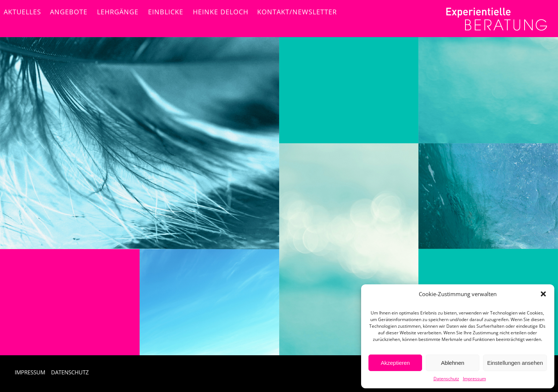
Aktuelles (22, 11)
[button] (543, 294)
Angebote (68, 11)
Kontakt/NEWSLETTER (297, 11)
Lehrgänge (117, 11)
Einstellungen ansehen (515, 363)
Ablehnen (452, 363)
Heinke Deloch (220, 11)
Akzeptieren (395, 363)
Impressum (474, 378)
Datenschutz (446, 378)
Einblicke (165, 11)
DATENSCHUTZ (70, 372)
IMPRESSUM (30, 372)
